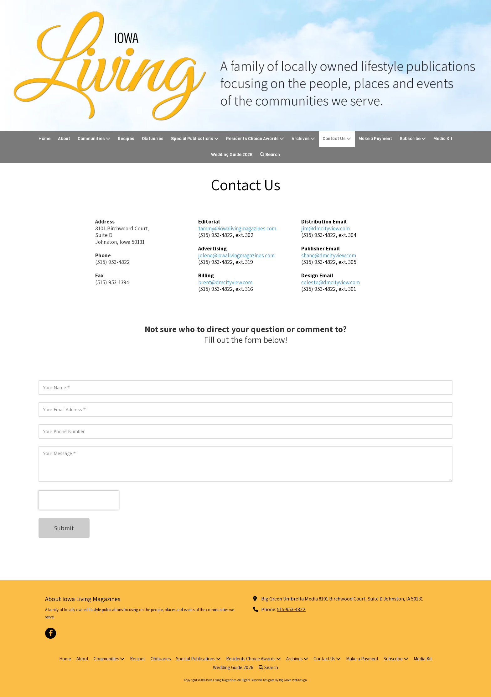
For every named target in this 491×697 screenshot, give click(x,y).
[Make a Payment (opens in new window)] (375, 139)
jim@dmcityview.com (325, 228)
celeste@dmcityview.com (330, 282)
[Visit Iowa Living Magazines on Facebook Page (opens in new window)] (50, 633)
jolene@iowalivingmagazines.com (236, 255)
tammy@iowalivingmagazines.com (237, 228)
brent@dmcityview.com (225, 282)
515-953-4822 (291, 609)
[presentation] (79, 500)
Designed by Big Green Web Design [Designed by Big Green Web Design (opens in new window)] (285, 680)
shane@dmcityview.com (328, 255)
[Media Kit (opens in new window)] (443, 139)
